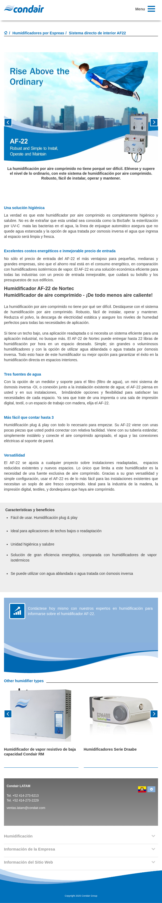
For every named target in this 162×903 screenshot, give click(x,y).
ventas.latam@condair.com (26, 808)
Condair (24, 9)
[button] (15, 124)
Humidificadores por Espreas (38, 33)
